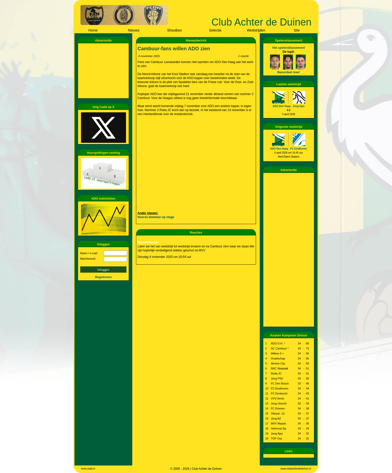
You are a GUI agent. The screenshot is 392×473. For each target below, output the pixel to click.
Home (93, 30)
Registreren (103, 277)
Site (297, 30)
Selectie (215, 30)
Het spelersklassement (288, 48)
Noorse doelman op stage (156, 217)
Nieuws (134, 30)
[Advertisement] (104, 71)
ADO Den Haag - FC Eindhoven (288, 148)
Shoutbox (174, 30)
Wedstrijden (256, 30)
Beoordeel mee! (288, 72)
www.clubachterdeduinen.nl (295, 468)
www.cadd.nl (88, 468)
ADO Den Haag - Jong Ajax (288, 106)
